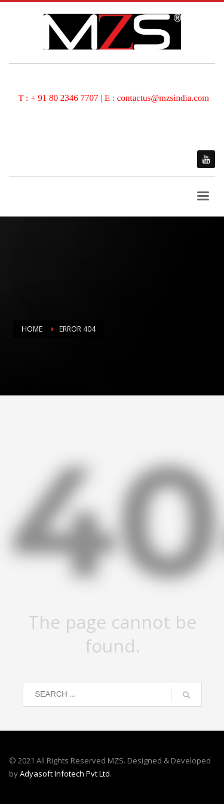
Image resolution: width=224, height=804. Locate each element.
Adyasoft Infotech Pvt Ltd (65, 773)
